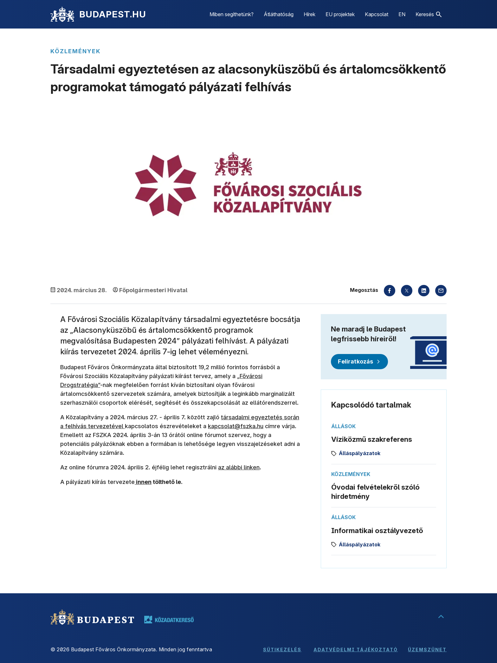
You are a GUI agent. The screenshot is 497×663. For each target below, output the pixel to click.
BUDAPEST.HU (112, 14)
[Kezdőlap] (62, 14)
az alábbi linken (239, 467)
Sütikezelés (282, 649)
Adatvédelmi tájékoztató (355, 649)
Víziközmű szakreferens (371, 439)
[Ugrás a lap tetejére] (441, 617)
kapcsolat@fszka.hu (235, 426)
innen (143, 482)
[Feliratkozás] (359, 361)
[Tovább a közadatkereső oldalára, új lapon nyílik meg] (169, 619)
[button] (429, 14)
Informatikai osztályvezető (377, 530)
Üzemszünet (427, 649)
